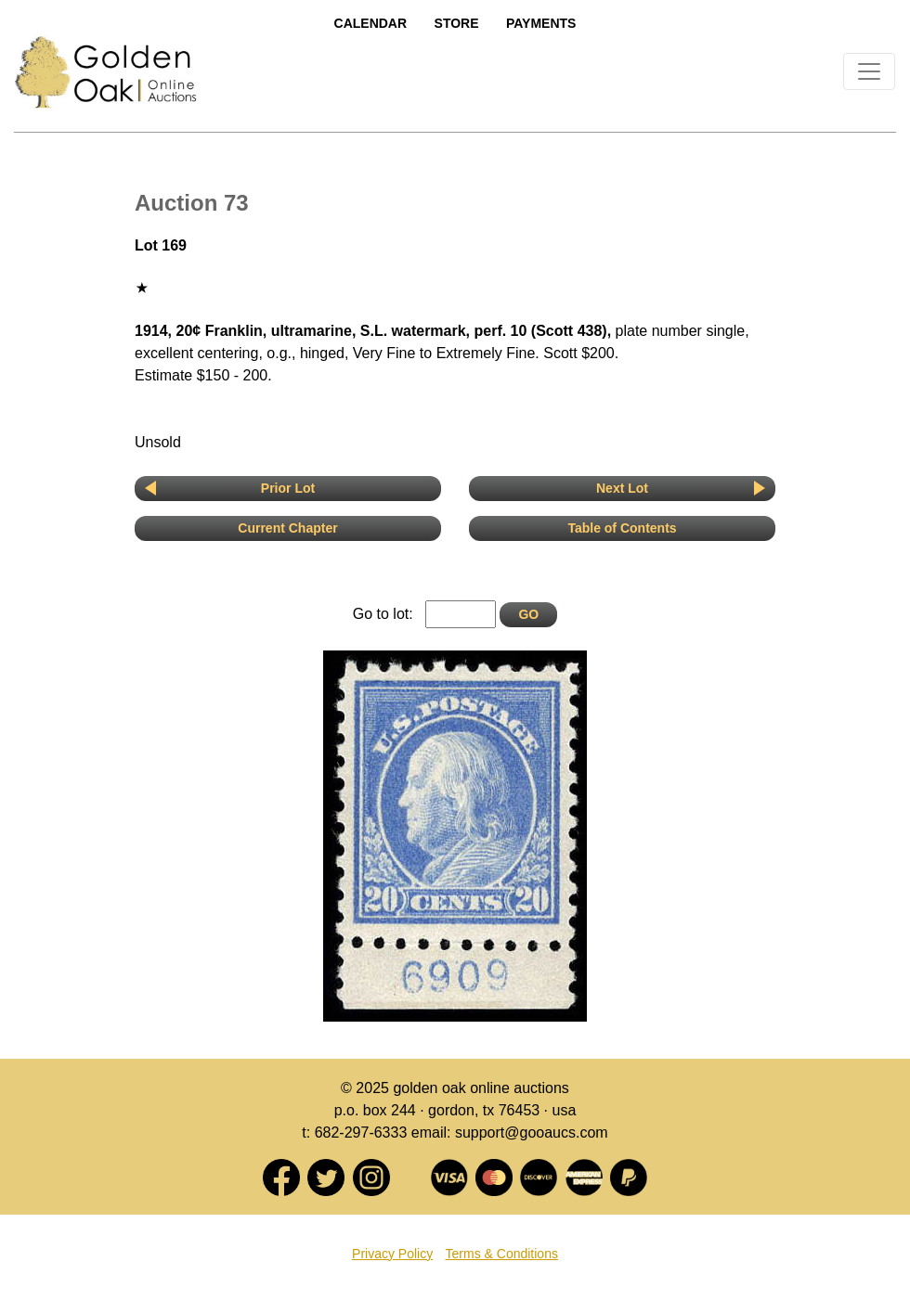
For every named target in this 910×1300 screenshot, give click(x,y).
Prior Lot (288, 488)
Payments (541, 23)
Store (457, 23)
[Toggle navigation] (869, 71)
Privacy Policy (392, 1253)
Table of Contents (621, 528)
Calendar (371, 23)
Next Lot (622, 488)
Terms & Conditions (502, 1253)
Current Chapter (287, 528)
